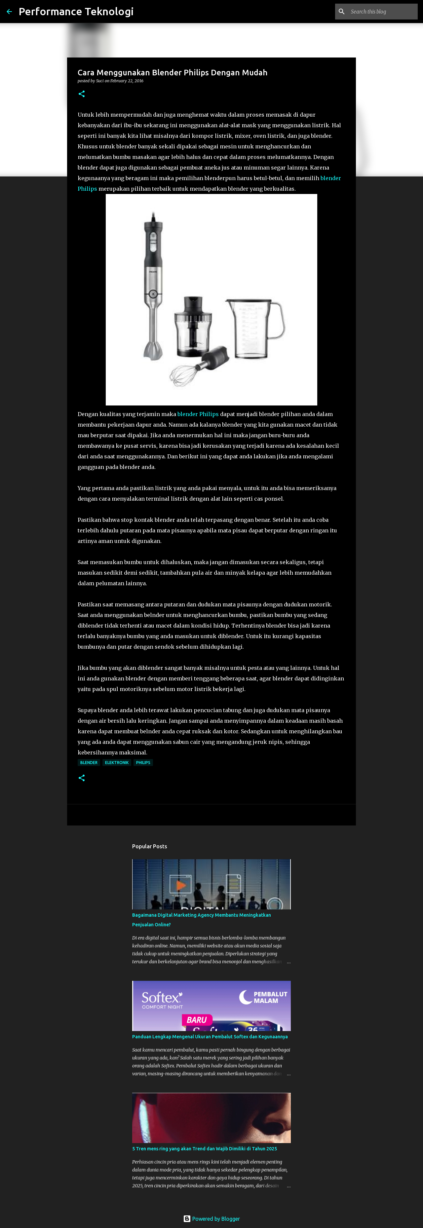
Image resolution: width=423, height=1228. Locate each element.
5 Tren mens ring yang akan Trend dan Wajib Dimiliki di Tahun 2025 (204, 1148)
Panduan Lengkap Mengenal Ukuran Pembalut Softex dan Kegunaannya (210, 1036)
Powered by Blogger (211, 1219)
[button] (82, 94)
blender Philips (198, 414)
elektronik (117, 762)
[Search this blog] (383, 11)
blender (88, 762)
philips (143, 762)
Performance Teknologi (76, 11)
